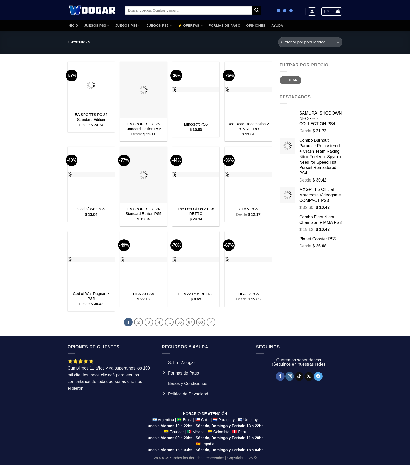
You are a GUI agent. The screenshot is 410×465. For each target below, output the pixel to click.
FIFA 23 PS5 (143, 294)
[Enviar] (256, 10)
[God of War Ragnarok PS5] (91, 259)
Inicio (73, 25)
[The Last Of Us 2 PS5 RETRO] (195, 175)
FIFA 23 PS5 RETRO (195, 294)
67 (190, 322)
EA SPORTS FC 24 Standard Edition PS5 (143, 211)
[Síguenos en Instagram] (289, 376)
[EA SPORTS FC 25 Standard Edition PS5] (143, 90)
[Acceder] (312, 11)
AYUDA (279, 25)
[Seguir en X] (308, 376)
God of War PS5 (91, 209)
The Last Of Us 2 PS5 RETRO (196, 211)
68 (200, 322)
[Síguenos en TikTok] (299, 376)
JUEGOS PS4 (128, 25)
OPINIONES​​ (255, 25)
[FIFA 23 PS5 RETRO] (195, 259)
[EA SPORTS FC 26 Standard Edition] (91, 85)
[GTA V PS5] (248, 175)
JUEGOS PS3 (96, 25)
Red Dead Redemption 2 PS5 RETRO (248, 126)
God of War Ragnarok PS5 (91, 296)
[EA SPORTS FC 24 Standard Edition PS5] (143, 175)
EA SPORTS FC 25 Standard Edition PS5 (143, 126)
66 (180, 322)
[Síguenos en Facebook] (280, 376)
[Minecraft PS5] (195, 90)
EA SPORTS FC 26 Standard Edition (91, 117)
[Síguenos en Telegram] (318, 376)
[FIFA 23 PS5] (143, 259)
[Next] (211, 322)
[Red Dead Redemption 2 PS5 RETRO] (248, 90)
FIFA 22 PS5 (248, 294)
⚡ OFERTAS (190, 25)
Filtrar (290, 80)
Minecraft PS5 (196, 124)
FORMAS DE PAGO (224, 25)
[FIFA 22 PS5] (248, 259)
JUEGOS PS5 (159, 25)
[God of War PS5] (91, 175)
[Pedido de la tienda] (310, 42)
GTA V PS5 (248, 209)
